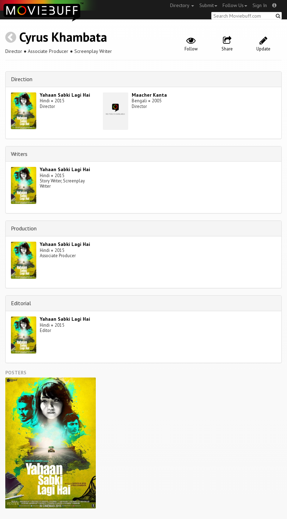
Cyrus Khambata (63, 37)
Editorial (21, 303)
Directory (182, 5)
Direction (21, 79)
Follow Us (235, 5)
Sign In (259, 5)
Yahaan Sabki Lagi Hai (65, 95)
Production (24, 228)
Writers (19, 153)
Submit (208, 5)
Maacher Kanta (149, 95)
